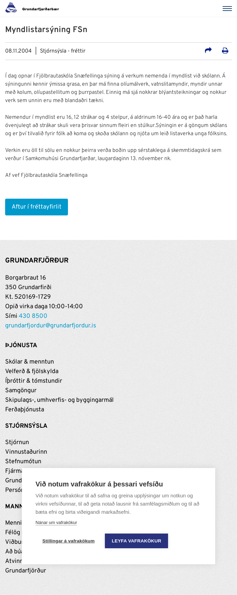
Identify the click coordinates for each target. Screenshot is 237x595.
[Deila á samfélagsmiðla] (208, 51)
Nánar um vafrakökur (56, 522)
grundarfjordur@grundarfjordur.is (50, 326)
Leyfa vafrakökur (136, 540)
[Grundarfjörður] (34, 8)
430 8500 (33, 316)
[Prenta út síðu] (225, 51)
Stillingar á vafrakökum (68, 540)
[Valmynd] (228, 8)
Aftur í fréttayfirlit (36, 207)
